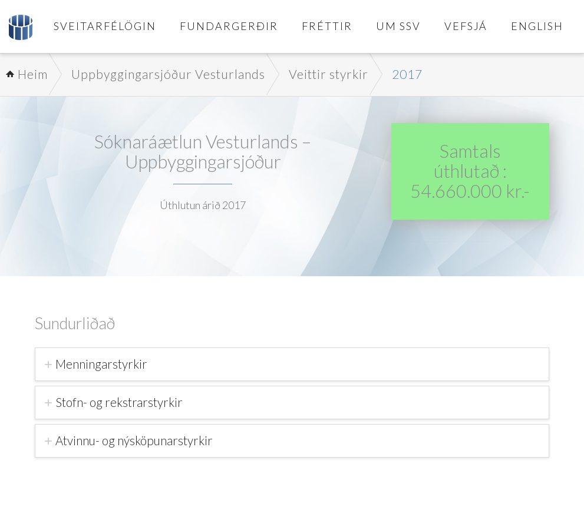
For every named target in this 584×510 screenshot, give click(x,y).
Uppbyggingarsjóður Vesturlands (168, 74)
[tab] (291, 364)
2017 (407, 74)
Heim (33, 74)
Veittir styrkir (328, 74)
